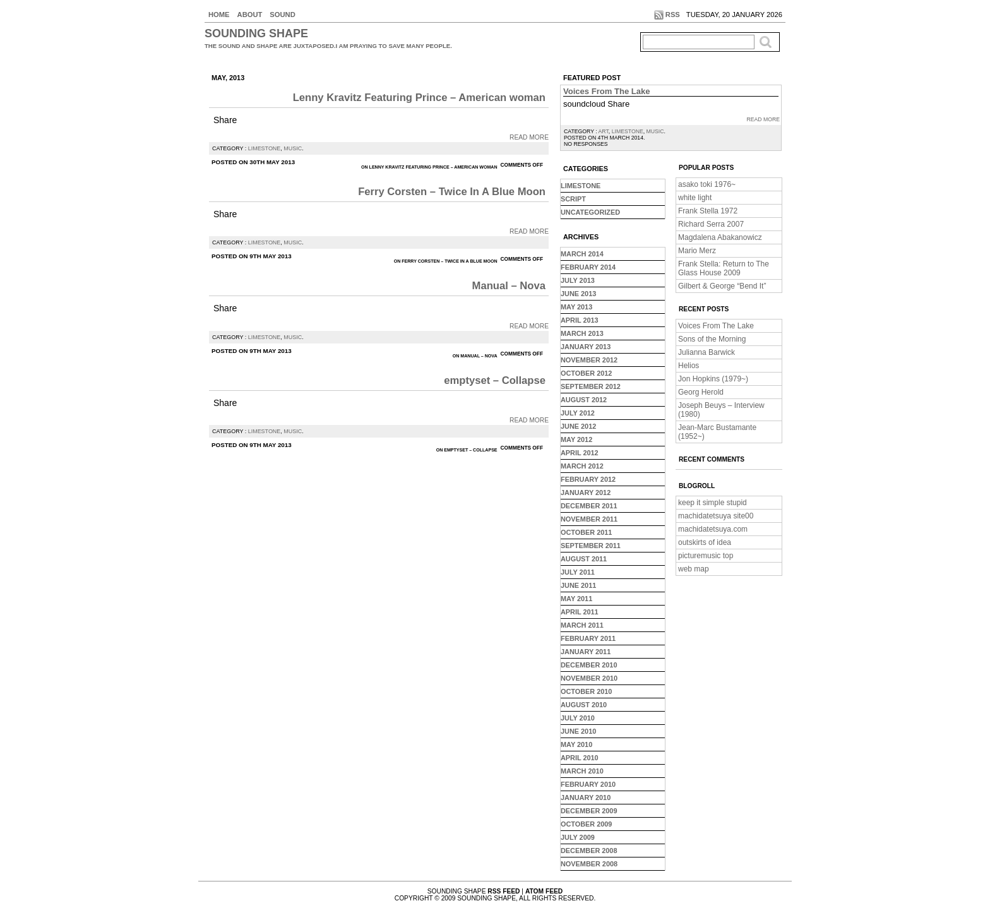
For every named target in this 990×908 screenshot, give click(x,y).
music (292, 148)
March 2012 (582, 466)
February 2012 (588, 479)
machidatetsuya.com (713, 529)
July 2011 (578, 572)
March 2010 (582, 771)
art (604, 131)
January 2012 (586, 492)
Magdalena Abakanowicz (720, 237)
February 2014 (588, 267)
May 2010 (576, 744)
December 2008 (589, 850)
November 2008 (589, 864)
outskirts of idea (704, 542)
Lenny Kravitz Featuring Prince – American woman (419, 98)
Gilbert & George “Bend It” (722, 286)
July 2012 (578, 413)
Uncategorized (590, 212)
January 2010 (586, 797)
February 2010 (588, 784)
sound (282, 14)
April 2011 (580, 612)
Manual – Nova (509, 286)
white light (695, 197)
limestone (264, 148)
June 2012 (578, 426)
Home (219, 14)
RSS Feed (503, 891)
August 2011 (584, 559)
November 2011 (589, 519)
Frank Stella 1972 (707, 210)
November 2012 (589, 360)
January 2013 (586, 346)
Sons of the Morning (712, 339)
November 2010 (589, 678)
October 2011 (586, 532)
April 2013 (580, 320)
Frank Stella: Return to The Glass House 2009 (723, 268)
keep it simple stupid (712, 502)
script (573, 199)
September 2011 (591, 545)
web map (693, 569)
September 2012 (591, 386)
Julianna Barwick (706, 352)
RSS (672, 14)
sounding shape (256, 33)
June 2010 (578, 731)
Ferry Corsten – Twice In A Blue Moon (452, 192)
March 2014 (582, 254)
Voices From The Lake (606, 91)
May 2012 (576, 439)
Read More (529, 137)
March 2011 (582, 625)
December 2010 (589, 665)
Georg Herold (701, 392)
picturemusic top (705, 555)
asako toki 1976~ (707, 184)
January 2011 (586, 651)
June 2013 (578, 293)
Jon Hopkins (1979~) (713, 378)
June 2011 (578, 585)
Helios (688, 365)
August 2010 (584, 704)
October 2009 (586, 824)
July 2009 (578, 837)
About (250, 14)
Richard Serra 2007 (711, 224)
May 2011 (576, 598)
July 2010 (578, 718)
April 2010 (580, 758)
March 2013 (582, 333)
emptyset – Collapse (495, 380)
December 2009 (589, 811)
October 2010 (586, 691)
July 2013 (578, 280)
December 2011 (589, 506)
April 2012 (580, 453)
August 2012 (584, 399)
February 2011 (588, 638)
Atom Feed (544, 891)
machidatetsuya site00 (715, 515)
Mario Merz (697, 250)
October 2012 (586, 373)
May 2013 (576, 307)
